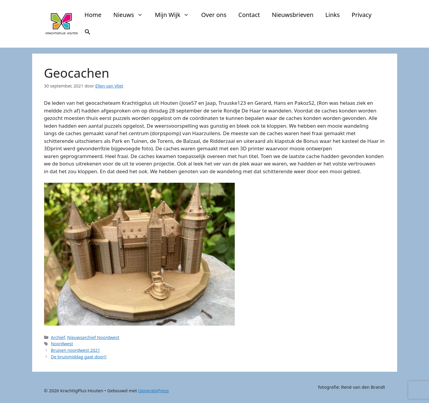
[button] (88, 33)
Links (332, 15)
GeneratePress (153, 390)
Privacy (362, 15)
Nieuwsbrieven (292, 15)
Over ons (213, 15)
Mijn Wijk (175, 15)
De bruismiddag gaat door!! (79, 357)
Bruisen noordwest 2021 (75, 350)
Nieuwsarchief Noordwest (93, 337)
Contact (249, 15)
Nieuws (131, 15)
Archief (58, 337)
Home (93, 15)
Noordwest (62, 343)
